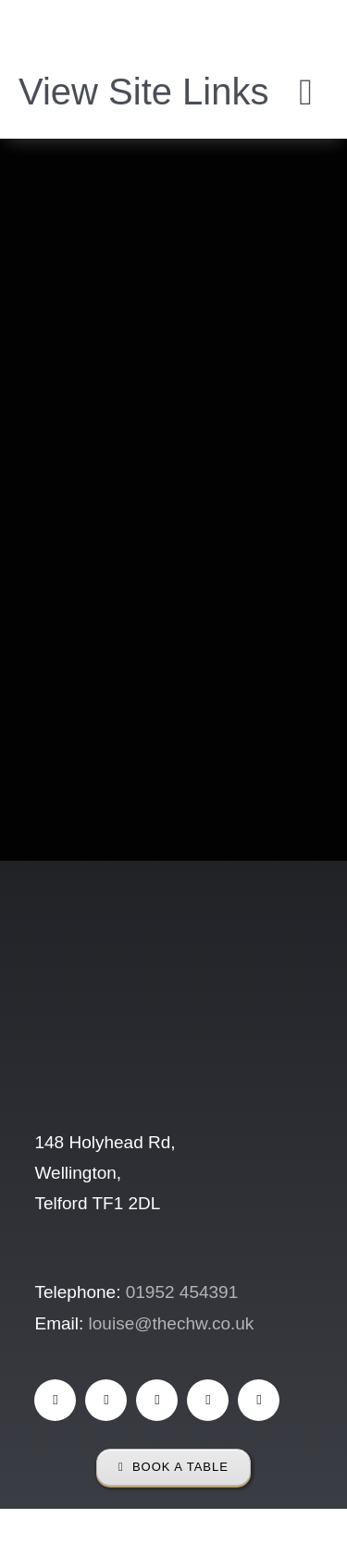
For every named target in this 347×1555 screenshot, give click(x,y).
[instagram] (157, 1400)
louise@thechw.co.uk (171, 1323)
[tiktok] (106, 1400)
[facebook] (55, 1400)
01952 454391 (182, 1292)
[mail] (208, 1400)
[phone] (258, 1400)
